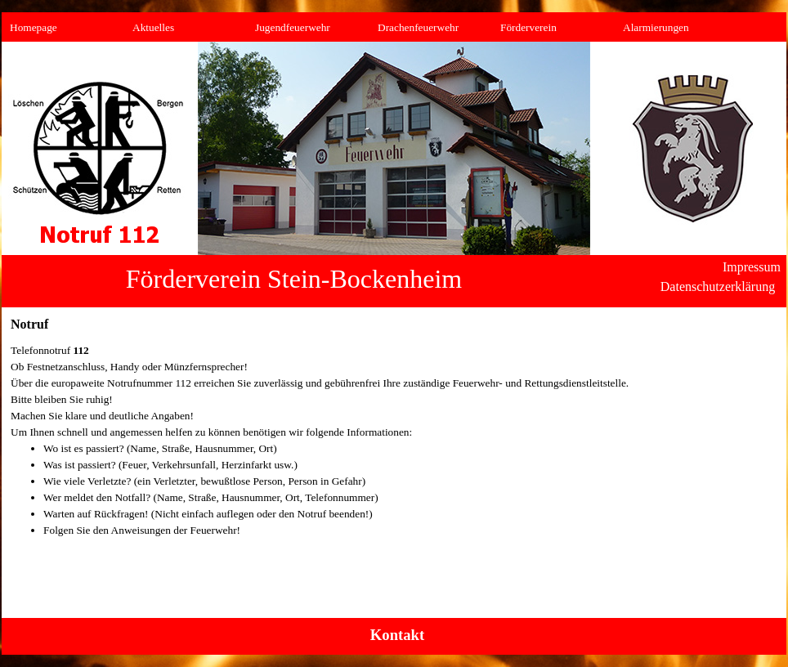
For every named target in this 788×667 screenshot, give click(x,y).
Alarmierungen (656, 27)
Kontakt (397, 634)
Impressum (752, 267)
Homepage (33, 27)
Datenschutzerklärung (717, 286)
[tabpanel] (394, 448)
